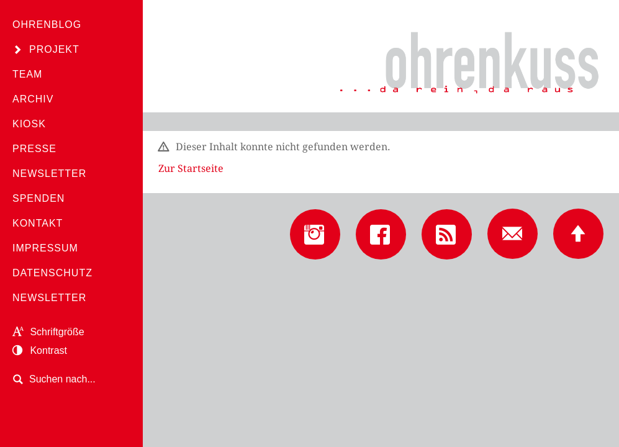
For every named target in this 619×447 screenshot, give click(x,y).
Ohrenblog (46, 24)
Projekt (54, 49)
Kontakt (37, 223)
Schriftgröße (48, 332)
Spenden (38, 198)
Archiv (32, 99)
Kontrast (39, 350)
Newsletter (49, 173)
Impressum (45, 248)
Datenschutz (52, 273)
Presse (34, 148)
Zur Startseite (191, 168)
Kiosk (29, 124)
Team (27, 74)
